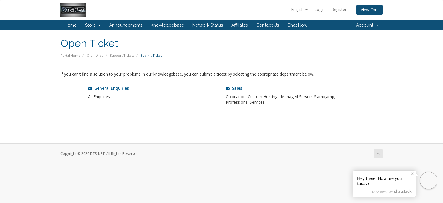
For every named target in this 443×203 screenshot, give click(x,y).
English (299, 9)
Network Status (207, 25)
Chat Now (297, 25)
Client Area (95, 55)
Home (71, 25)
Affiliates (239, 25)
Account (367, 25)
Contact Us (267, 25)
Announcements (125, 25)
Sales (234, 88)
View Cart (369, 9)
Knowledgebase (167, 25)
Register (338, 9)
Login (319, 9)
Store (93, 25)
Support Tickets (122, 55)
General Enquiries (108, 88)
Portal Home (70, 55)
